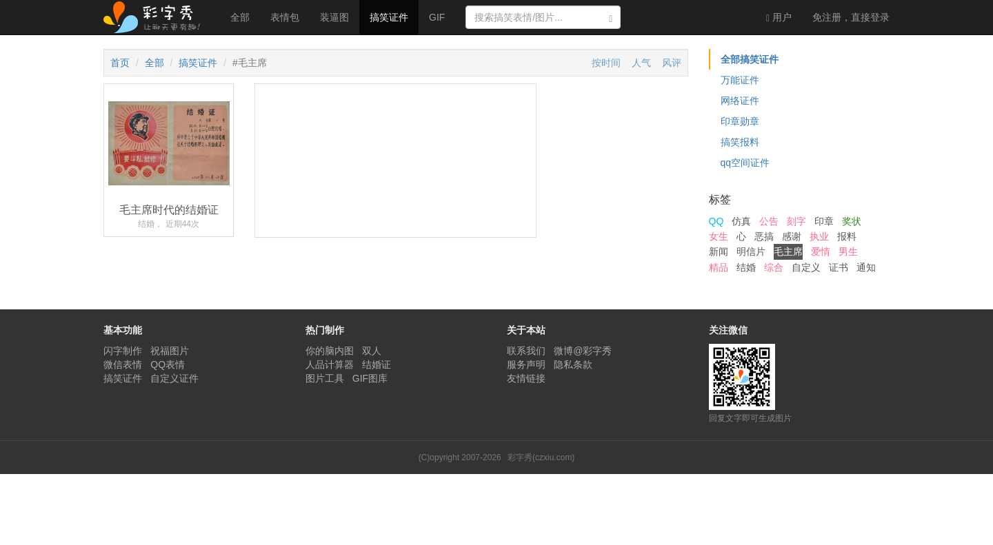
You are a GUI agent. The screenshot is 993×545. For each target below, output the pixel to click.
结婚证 (376, 364)
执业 (819, 236)
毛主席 (788, 251)
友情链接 (526, 378)
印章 (824, 221)
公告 (769, 221)
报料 (846, 236)
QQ (716, 221)
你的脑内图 (329, 350)
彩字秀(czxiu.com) (541, 457)
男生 (848, 251)
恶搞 (764, 236)
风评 (671, 62)
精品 (718, 267)
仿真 (741, 221)
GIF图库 (370, 378)
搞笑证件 (389, 17)
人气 (641, 62)
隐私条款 (573, 364)
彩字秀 (156, 17)
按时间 (606, 62)
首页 (120, 62)
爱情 (820, 251)
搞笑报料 (740, 141)
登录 (851, 17)
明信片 (750, 251)
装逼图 (334, 17)
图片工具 (324, 378)
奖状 (851, 221)
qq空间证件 (745, 162)
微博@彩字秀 (583, 350)
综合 (773, 267)
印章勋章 (740, 121)
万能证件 (740, 79)
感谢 (791, 236)
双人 (371, 350)
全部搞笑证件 (750, 59)
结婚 (746, 267)
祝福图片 (169, 350)
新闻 (718, 251)
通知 (866, 267)
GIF (437, 17)
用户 (779, 17)
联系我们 (526, 350)
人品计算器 (329, 364)
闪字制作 (122, 350)
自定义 (806, 267)
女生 (718, 236)
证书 (838, 267)
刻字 (796, 221)
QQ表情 (167, 364)
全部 (240, 17)
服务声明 (526, 364)
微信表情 (122, 364)
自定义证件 (174, 378)
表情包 (284, 17)
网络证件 (740, 100)
